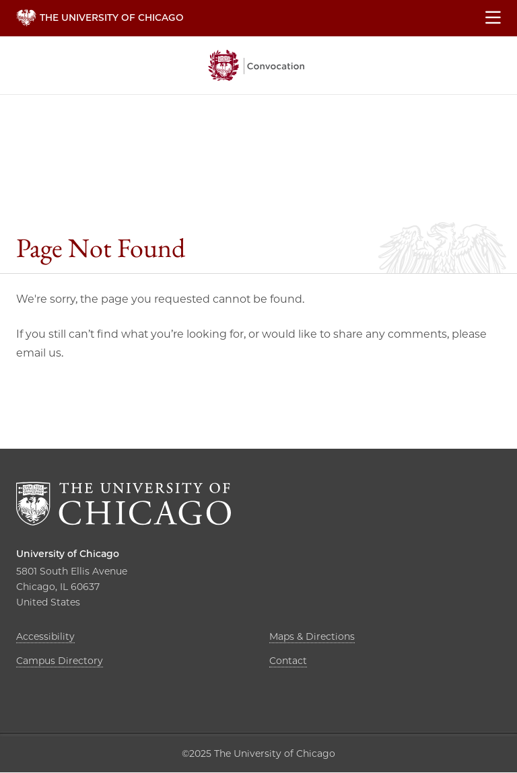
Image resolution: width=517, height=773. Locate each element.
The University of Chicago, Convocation (256, 65)
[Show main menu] (493, 18)
